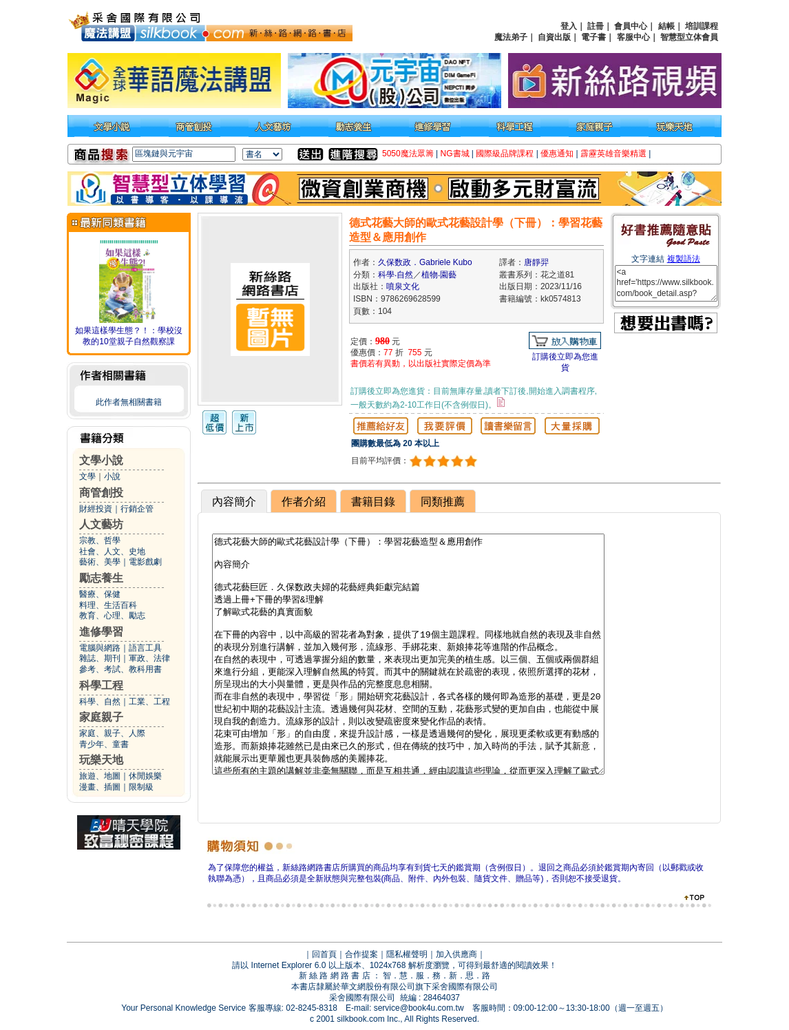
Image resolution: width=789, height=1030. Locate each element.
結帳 (666, 26)
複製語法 (683, 259)
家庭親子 (101, 717)
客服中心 (633, 37)
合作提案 (361, 954)
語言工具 (145, 648)
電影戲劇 (145, 562)
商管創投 (101, 492)
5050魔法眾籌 (408, 153)
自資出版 (554, 37)
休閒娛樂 (145, 776)
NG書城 (455, 153)
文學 (87, 476)
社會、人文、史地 (112, 551)
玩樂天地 (101, 760)
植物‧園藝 (438, 275)
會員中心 (630, 26)
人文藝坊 (101, 524)
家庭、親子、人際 (112, 733)
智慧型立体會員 (689, 37)
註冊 (595, 26)
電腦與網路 (99, 648)
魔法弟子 (510, 37)
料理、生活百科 (108, 605)
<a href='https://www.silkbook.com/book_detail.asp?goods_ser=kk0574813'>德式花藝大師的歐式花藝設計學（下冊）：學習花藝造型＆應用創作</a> (666, 283)
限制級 (141, 787)
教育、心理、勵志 (112, 615)
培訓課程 (701, 26)
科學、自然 (99, 701)
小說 (112, 476)
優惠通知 (557, 153)
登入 (568, 26)
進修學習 (101, 632)
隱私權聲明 (407, 954)
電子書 (593, 37)
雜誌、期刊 (99, 658)
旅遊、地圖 (99, 776)
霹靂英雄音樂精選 (613, 153)
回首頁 (324, 954)
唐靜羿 (536, 262)
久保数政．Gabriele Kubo (425, 262)
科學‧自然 (395, 275)
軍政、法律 (149, 658)
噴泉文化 (402, 286)
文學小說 (101, 460)
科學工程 (101, 685)
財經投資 (95, 509)
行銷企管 (137, 509)
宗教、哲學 (99, 540)
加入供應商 (456, 954)
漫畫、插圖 (99, 787)
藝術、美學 (99, 562)
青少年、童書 (104, 744)
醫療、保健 (99, 594)
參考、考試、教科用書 (120, 669)
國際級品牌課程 (505, 153)
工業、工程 (149, 701)
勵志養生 (101, 578)
